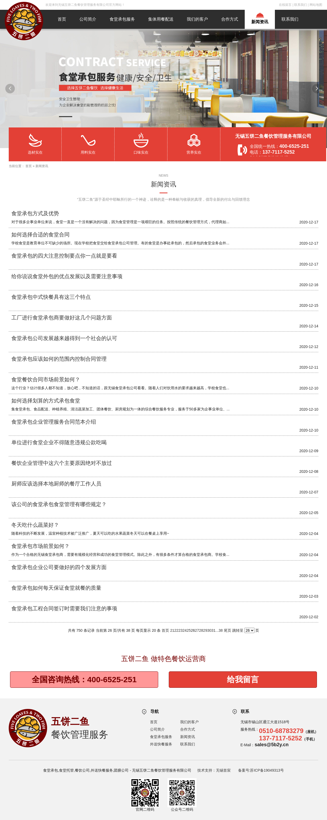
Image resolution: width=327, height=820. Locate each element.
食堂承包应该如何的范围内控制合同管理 (59, 359)
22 (176, 630)
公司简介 (87, 19)
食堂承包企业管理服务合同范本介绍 (53, 422)
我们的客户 (197, 19)
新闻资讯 (259, 22)
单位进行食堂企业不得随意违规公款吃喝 (59, 442)
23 (180, 630)
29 (205, 630)
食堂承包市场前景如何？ (40, 546)
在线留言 (285, 5)
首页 (62, 19)
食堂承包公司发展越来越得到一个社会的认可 (64, 338)
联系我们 (300, 5)
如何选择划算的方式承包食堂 (45, 401)
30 (209, 630)
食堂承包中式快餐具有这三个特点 (51, 297)
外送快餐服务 (161, 744)
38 (221, 630)
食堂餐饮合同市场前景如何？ (45, 379)
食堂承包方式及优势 (35, 213)
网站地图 (316, 5)
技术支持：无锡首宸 (214, 770)
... (217, 630)
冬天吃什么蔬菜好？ (35, 525)
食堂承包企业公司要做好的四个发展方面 (59, 567)
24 (185, 630)
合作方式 (229, 19)
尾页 (227, 630)
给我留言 (243, 679)
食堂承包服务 (122, 19)
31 (213, 630)
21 (172, 630)
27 (197, 630)
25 (189, 630)
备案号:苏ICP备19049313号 (261, 770)
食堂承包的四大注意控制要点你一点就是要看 (64, 256)
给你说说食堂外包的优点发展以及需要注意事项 (66, 276)
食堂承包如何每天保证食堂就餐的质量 (56, 588)
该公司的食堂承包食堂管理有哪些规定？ (59, 504)
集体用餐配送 (161, 19)
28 (201, 630)
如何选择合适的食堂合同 (40, 234)
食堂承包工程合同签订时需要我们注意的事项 (64, 608)
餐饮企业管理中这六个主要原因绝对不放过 (61, 463)
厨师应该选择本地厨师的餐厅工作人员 (56, 484)
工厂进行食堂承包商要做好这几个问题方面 (61, 317)
